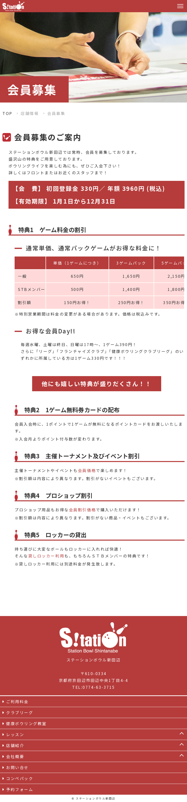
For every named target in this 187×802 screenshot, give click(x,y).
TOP (7, 113)
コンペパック (19, 778)
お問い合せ (17, 767)
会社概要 (15, 756)
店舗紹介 (15, 745)
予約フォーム (19, 789)
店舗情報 (30, 113)
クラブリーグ (19, 712)
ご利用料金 (17, 701)
